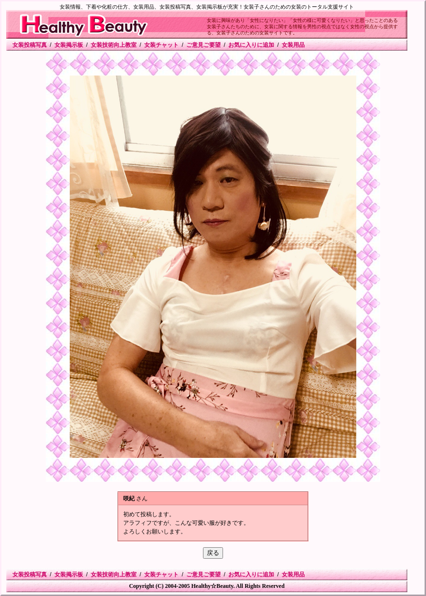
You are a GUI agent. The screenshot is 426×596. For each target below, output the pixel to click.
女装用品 (293, 45)
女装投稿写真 (29, 45)
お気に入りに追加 (251, 45)
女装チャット (161, 45)
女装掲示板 (68, 45)
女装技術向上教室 (114, 45)
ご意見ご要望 (203, 45)
